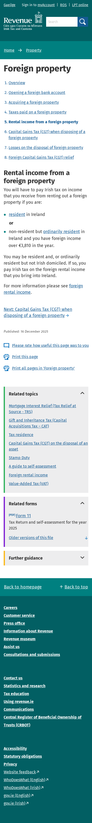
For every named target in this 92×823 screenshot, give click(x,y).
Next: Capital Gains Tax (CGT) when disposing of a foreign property (38, 312)
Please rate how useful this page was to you (50, 345)
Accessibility (15, 748)
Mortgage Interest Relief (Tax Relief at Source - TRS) (42, 409)
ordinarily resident (61, 231)
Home (9, 50)
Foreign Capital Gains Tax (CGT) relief (41, 157)
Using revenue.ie (19, 701)
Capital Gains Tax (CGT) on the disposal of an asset (48, 446)
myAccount (46, 5)
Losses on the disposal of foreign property (46, 147)
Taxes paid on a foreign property (37, 112)
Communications (19, 709)
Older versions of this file (31, 537)
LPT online (80, 5)
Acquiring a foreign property (34, 102)
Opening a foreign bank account (37, 92)
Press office (14, 623)
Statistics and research (24, 686)
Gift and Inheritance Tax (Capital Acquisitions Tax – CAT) (38, 423)
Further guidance (26, 558)
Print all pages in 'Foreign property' (43, 368)
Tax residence (21, 434)
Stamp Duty (19, 457)
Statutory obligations (23, 756)
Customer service (19, 615)
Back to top (76, 587)
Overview (17, 82)
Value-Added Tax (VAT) (28, 483)
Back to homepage (23, 587)
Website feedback (20, 772)
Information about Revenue (28, 631)
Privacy (10, 764)
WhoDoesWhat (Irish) (22, 787)
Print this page (25, 356)
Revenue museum (20, 639)
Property (33, 50)
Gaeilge (9, 5)
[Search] (62, 22)
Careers (10, 607)
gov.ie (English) (17, 795)
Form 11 (23, 516)
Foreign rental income (28, 475)
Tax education (16, 693)
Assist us (12, 646)
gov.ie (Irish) (14, 803)
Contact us (13, 678)
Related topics (23, 394)
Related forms (23, 504)
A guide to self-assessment (32, 466)
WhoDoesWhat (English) (24, 780)
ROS (63, 5)
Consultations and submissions (32, 654)
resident (17, 214)
